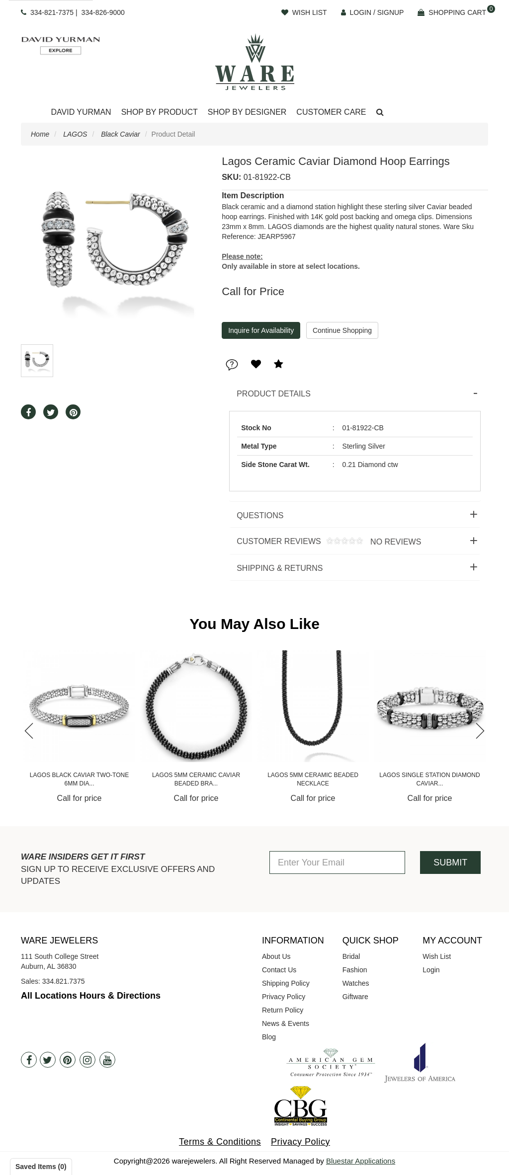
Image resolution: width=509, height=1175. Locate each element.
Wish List (437, 956)
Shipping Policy (286, 983)
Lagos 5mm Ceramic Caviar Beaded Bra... (313, 779)
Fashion (354, 970)
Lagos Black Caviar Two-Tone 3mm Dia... (79, 779)
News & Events (285, 1023)
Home (40, 134)
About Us (276, 956)
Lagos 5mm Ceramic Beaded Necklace (429, 779)
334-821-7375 (52, 12)
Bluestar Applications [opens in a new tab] (360, 1161)
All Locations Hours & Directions (91, 996)
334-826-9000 (103, 12)
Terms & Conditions (220, 1142)
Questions (260, 515)
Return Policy (282, 1010)
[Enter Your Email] (337, 862)
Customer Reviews (325, 542)
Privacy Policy (283, 997)
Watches (355, 983)
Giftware (355, 997)
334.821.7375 (63, 981)
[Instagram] (87, 1060)
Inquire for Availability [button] (261, 330)
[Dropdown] (81, 112)
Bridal (351, 956)
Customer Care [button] (331, 112)
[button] (380, 112)
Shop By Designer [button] (247, 112)
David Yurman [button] (81, 112)
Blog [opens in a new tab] (269, 1037)
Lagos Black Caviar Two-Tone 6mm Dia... (196, 779)
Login (431, 970)
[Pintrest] (68, 1060)
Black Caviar (120, 134)
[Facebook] (29, 1060)
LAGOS (75, 134)
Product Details (274, 394)
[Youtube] (107, 1060)
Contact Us (279, 970)
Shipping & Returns (280, 568)
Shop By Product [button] (159, 112)
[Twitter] (48, 1060)
